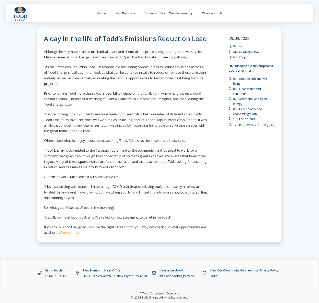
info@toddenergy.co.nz (176, 276)
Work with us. (69, 232)
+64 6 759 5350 (56, 276)
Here (213, 276)
